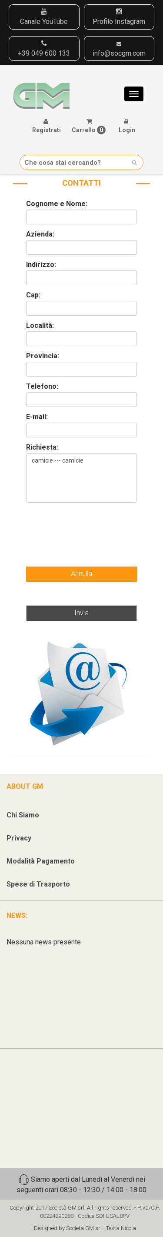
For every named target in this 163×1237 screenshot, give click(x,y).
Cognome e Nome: (56, 203)
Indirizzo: (41, 264)
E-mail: (37, 416)
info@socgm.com (119, 49)
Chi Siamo (23, 815)
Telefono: (42, 386)
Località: (40, 325)
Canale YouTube (44, 17)
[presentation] (79, 526)
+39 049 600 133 (44, 48)
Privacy (19, 838)
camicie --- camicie (81, 478)
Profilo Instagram (119, 17)
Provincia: (42, 356)
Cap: (33, 295)
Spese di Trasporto (38, 884)
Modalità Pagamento (41, 861)
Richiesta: (42, 447)
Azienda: (40, 234)
